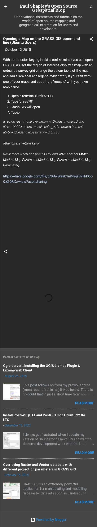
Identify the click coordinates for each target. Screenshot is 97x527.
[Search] (91, 8)
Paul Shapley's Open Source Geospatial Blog (48, 8)
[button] (91, 39)
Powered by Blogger (48, 520)
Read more (84, 403)
